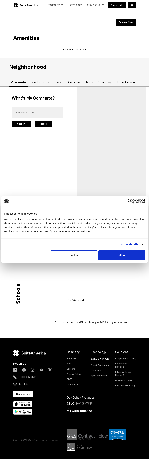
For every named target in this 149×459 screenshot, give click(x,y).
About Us (71, 358)
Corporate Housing (125, 358)
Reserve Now (126, 22)
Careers (71, 369)
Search (21, 123)
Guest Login (117, 5)
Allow (121, 255)
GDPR (70, 379)
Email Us (20, 384)
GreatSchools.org (85, 322)
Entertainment (127, 82)
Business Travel (123, 380)
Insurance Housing (125, 385)
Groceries (74, 82)
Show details (130, 244)
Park (89, 82)
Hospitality (55, 4)
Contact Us (72, 384)
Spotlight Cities (99, 375)
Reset (43, 123)
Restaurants (40, 82)
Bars (57, 82)
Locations (96, 370)
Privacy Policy (74, 374)
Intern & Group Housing (123, 374)
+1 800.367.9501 (24, 377)
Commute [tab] (18, 82)
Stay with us (95, 4)
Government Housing (122, 365)
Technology (75, 4)
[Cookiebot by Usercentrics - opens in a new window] (130, 201)
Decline (73, 255)
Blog (69, 363)
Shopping (105, 82)
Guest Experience (100, 365)
